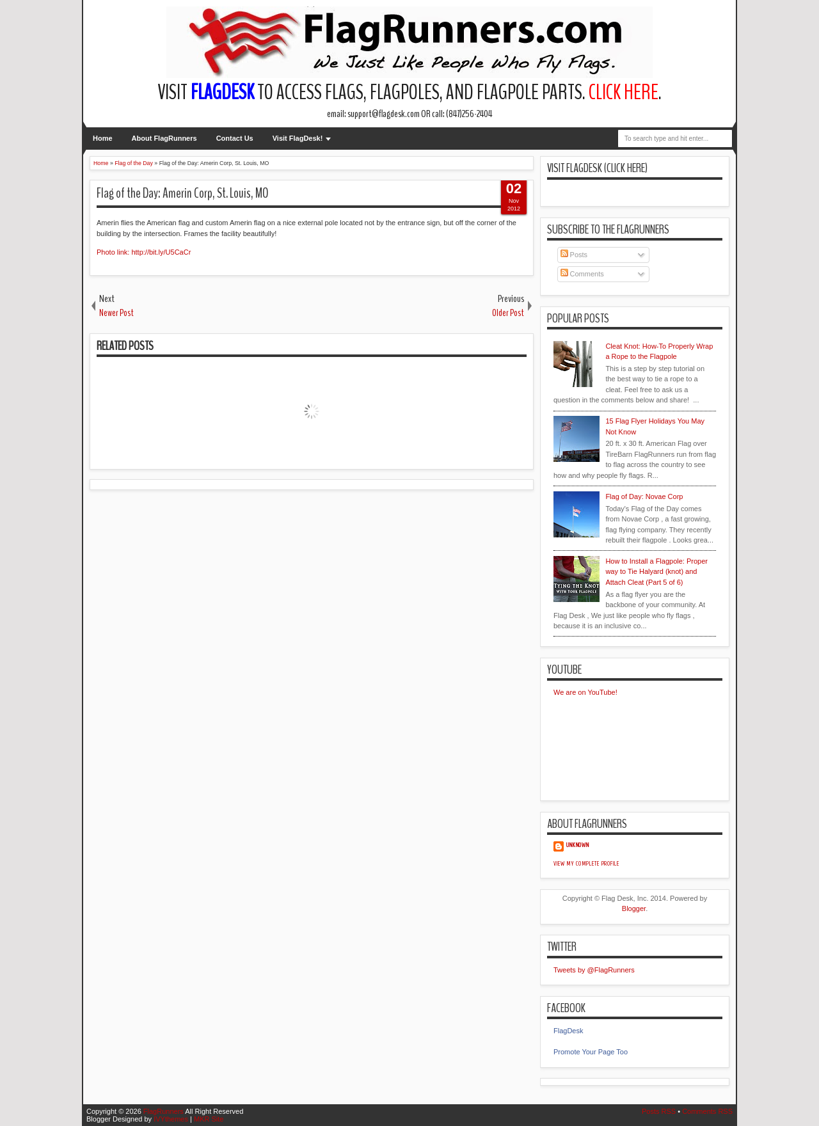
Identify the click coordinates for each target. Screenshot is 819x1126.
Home (103, 138)
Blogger (634, 908)
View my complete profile (586, 863)
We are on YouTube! (585, 692)
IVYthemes (171, 1119)
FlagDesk (568, 1031)
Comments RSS (707, 1111)
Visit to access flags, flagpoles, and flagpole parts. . (409, 92)
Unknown (577, 845)
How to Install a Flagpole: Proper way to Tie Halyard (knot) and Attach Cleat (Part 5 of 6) (656, 571)
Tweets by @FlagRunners (594, 970)
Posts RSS (659, 1111)
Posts (574, 254)
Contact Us (234, 138)
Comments (582, 274)
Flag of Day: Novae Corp (644, 496)
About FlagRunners (164, 138)
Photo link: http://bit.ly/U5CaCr (144, 252)
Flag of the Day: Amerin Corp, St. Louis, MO (183, 193)
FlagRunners (163, 1111)
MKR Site (208, 1119)
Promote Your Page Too (590, 1052)
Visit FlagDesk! (298, 138)
